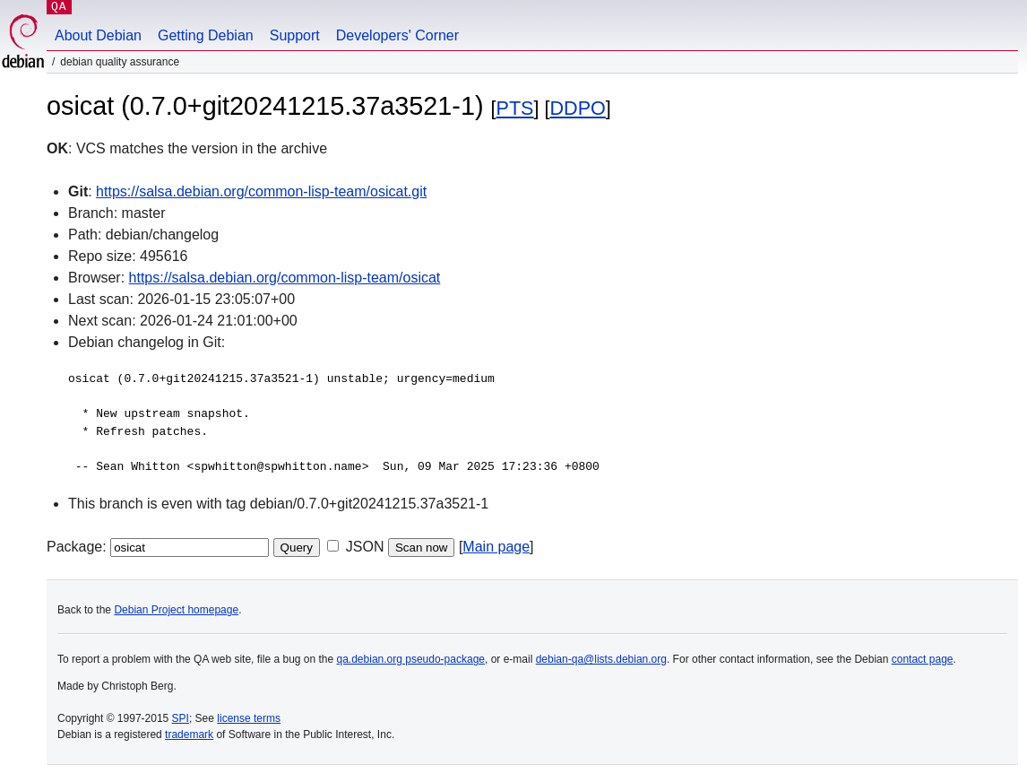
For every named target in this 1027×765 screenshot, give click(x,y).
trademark (189, 734)
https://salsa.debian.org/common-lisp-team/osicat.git (261, 191)
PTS (515, 108)
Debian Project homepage (176, 610)
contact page (923, 659)
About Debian (98, 35)
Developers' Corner (397, 35)
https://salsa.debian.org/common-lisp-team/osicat (285, 277)
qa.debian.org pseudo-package (411, 659)
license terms (248, 718)
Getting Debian (206, 35)
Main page (496, 546)
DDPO (578, 108)
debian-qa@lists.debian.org (601, 659)
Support (295, 35)
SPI (180, 718)
